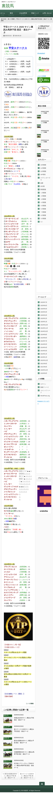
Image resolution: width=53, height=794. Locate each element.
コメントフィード (45, 391)
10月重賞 (43, 165)
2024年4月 (43, 347)
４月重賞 (43, 202)
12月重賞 (43, 171)
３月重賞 (43, 199)
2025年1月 (43, 321)
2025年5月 (43, 309)
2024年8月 (43, 338)
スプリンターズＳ (45, 179)
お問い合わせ (47, 13)
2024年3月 (43, 350)
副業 (41, 183)
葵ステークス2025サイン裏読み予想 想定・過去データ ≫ (27, 776)
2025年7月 (43, 302)
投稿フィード (44, 387)
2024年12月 (44, 325)
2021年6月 (43, 367)
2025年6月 (43, 305)
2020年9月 (43, 373)
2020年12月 (44, 370)
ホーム (2, 13)
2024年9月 (43, 334)
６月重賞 (43, 209)
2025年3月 (43, 315)
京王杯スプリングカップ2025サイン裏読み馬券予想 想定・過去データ (24, 765)
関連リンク (35, 13)
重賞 (11, 13)
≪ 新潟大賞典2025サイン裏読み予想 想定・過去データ (10, 776)
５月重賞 (31, 703)
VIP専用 (42, 174)
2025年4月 (43, 312)
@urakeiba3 (41, 53)
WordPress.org (45, 396)
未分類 (42, 186)
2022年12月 (44, 360)
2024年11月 (44, 328)
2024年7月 (43, 341)
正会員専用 (23, 13)
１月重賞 (43, 193)
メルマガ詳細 (41, 76)
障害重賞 (43, 189)
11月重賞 (43, 168)
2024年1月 (43, 354)
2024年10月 (44, 331)
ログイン (43, 384)
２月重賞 (43, 196)
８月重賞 (43, 215)
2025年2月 (43, 318)
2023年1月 (43, 357)
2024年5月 (43, 344)
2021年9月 (43, 363)
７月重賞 (43, 212)
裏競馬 (8, 6)
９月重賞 (43, 218)
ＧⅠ (41, 222)
